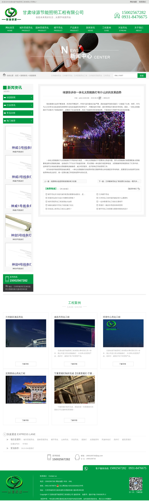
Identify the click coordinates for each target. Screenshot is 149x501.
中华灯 (25, 444)
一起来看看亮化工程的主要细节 (111, 202)
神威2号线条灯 (18, 181)
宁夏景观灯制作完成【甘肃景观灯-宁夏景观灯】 (74, 373)
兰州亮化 (106, 75)
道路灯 (84, 439)
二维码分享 (106, 98)
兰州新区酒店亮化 (14, 317)
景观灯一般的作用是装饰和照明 (111, 205)
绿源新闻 (32, 75)
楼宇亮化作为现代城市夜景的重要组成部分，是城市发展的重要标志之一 (67, 194)
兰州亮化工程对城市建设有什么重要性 (113, 198)
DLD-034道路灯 (27, 448)
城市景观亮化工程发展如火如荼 (60, 202)
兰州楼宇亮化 (67, 75)
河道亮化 (123, 29)
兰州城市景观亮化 (95, 75)
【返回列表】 (132, 189)
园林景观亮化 (42, 29)
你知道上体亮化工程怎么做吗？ (60, 209)
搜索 (142, 76)
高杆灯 (116, 439)
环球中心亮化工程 (111, 317)
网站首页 (10, 29)
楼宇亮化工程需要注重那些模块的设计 (113, 209)
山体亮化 (64, 439)
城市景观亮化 (26, 29)
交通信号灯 (15, 444)
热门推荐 (11, 120)
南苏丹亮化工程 (62, 317)
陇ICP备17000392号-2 (97, 494)
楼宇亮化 (58, 29)
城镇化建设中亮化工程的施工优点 (60, 205)
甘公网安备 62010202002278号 (69, 486)
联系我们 (142, 2)
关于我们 (139, 29)
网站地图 (133, 2)
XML (70, 481)
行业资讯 (11, 105)
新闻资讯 (90, 29)
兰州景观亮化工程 (80, 75)
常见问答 (11, 113)
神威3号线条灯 (18, 152)
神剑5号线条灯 (18, 239)
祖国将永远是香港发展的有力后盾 (63, 181)
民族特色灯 (106, 439)
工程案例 (106, 29)
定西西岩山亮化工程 (15, 373)
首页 (17, 75)
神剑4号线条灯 (18, 269)
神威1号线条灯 (18, 210)
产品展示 (74, 29)
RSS (66, 481)
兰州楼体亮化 (56, 75)
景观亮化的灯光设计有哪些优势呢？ (61, 198)
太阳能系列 (94, 439)
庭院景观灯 (126, 439)
